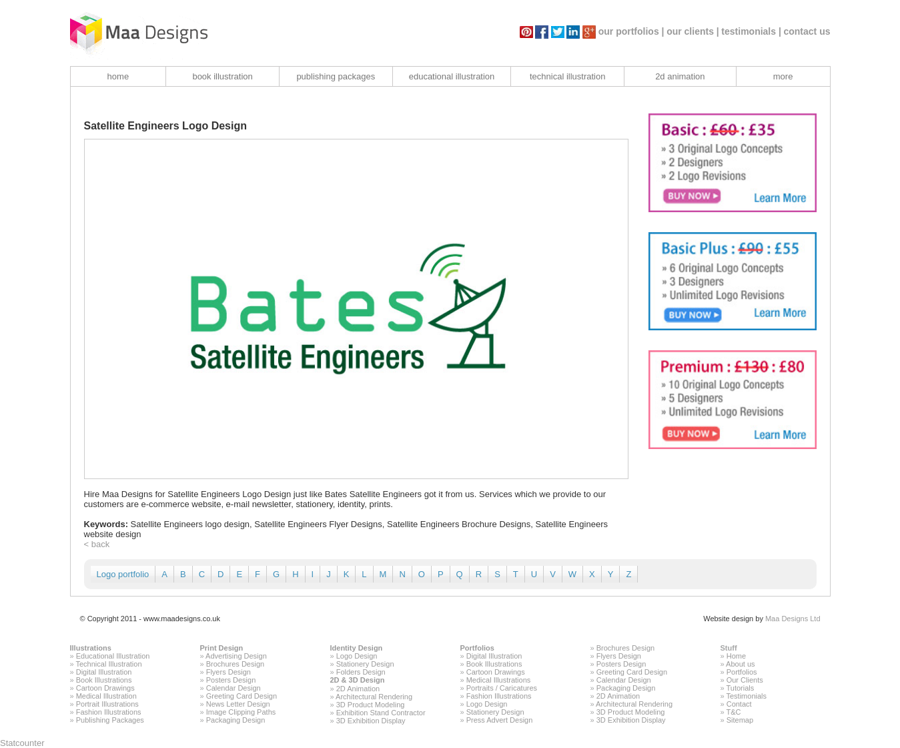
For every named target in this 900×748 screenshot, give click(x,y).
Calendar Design (233, 688)
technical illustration (567, 76)
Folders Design (361, 672)
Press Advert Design (499, 720)
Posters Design (231, 680)
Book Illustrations (104, 680)
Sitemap (740, 720)
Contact (739, 704)
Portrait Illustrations (107, 704)
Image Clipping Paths (241, 712)
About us (740, 664)
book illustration (222, 76)
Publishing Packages (110, 720)
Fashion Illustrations (108, 712)
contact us (806, 31)
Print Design (222, 648)
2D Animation (358, 689)
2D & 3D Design (357, 680)
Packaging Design (236, 720)
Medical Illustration (106, 696)
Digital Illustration (104, 672)
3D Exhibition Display (371, 721)
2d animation (680, 76)
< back (97, 544)
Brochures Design (235, 664)
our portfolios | (631, 31)
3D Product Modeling (370, 705)
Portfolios (477, 648)
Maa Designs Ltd (793, 619)
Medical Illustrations (498, 680)
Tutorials (740, 688)
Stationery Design (365, 664)
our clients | (692, 31)
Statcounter (22, 743)
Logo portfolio (123, 574)
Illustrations (90, 648)
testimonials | (751, 31)
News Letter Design (238, 704)
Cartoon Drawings (105, 688)
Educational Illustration (113, 656)
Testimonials (746, 696)
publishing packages (335, 76)
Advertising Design (236, 656)
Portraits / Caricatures (501, 688)
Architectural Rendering (374, 697)
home (118, 76)
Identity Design (356, 648)
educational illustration (452, 76)
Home (736, 656)
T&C (733, 712)
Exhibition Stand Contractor (381, 713)
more (783, 76)
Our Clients (745, 680)
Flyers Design (228, 672)
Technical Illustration (108, 664)
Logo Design (357, 656)
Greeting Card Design (241, 696)
